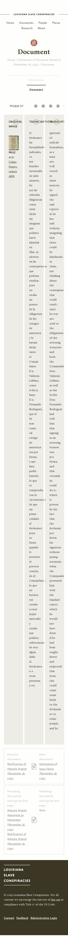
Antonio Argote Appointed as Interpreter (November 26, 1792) (17, 820)
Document (48, 64)
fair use (55, 899)
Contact (9, 918)
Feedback (22, 918)
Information (36, 80)
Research (26, 28)
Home (10, 22)
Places (56, 22)
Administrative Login (43, 918)
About (41, 28)
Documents (26, 22)
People (43, 22)
